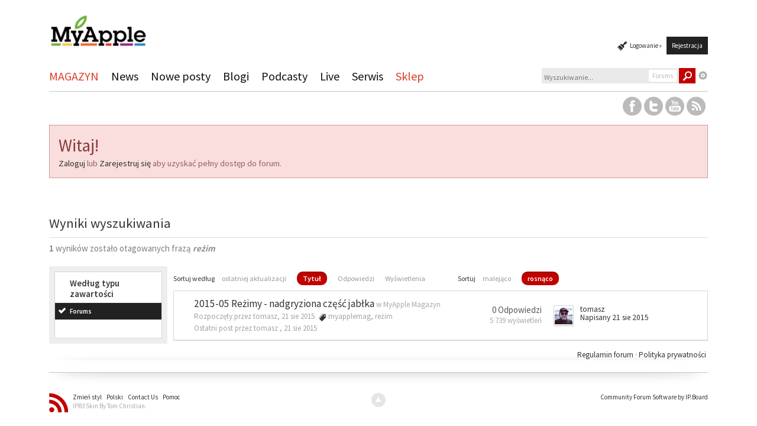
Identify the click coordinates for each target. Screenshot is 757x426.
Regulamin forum (606, 355)
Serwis (367, 76)
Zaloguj (72, 163)
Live (329, 76)
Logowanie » (646, 45)
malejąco (497, 278)
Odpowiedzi (356, 278)
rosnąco (540, 278)
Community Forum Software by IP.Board (654, 397)
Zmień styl (87, 397)
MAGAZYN (74, 76)
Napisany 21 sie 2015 (614, 317)
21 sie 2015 (300, 328)
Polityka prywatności (672, 355)
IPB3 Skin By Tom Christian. (110, 406)
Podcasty (284, 76)
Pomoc (171, 397)
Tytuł (312, 278)
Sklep (410, 76)
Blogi (236, 76)
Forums (81, 311)
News (124, 76)
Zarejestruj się (125, 163)
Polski (114, 397)
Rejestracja (687, 45)
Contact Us (143, 397)
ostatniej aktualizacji (254, 278)
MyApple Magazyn (412, 304)
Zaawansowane (703, 75)
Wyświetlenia (405, 278)
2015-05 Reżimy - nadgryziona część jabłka (284, 303)
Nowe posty (181, 76)
